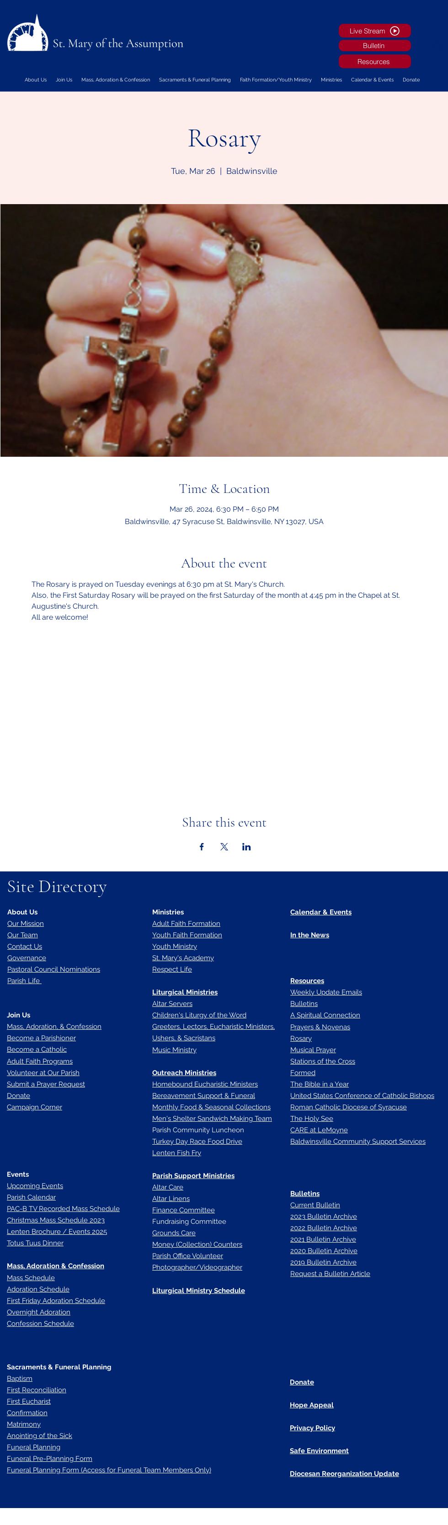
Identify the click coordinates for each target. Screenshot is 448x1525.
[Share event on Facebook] (201, 846)
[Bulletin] (375, 45)
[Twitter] (420, 1518)
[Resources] (375, 61)
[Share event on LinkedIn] (246, 846)
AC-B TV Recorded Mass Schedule (65, 1209)
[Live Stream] (375, 31)
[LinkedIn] (434, 1518)
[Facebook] (406, 1518)
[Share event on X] (224, 846)
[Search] (438, 45)
